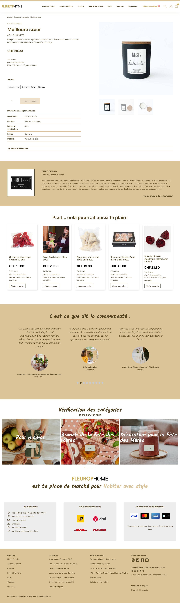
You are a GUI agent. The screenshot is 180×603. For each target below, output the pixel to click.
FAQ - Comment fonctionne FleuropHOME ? (109, 573)
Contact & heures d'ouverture (103, 559)
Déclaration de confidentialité (61, 577)
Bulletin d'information (99, 582)
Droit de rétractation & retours (103, 568)
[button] (78, 383)
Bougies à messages (21, 17)
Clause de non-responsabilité (61, 582)
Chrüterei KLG (14, 23)
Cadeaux (11, 582)
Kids (9, 577)
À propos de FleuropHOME (60, 559)
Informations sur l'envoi (100, 564)
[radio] (14, 87)
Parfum (11, 80)
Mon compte (95, 577)
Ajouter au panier (30, 101)
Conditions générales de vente (62, 573)
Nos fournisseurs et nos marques (63, 564)
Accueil (10, 17)
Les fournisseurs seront (59, 568)
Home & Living (13, 559)
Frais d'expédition (17, 62)
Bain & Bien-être (14, 573)
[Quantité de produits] (12, 101)
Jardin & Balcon (14, 564)
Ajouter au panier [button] (17, 286)
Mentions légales (56, 587)
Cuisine (10, 568)
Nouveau (11, 587)
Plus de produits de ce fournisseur (158, 196)
